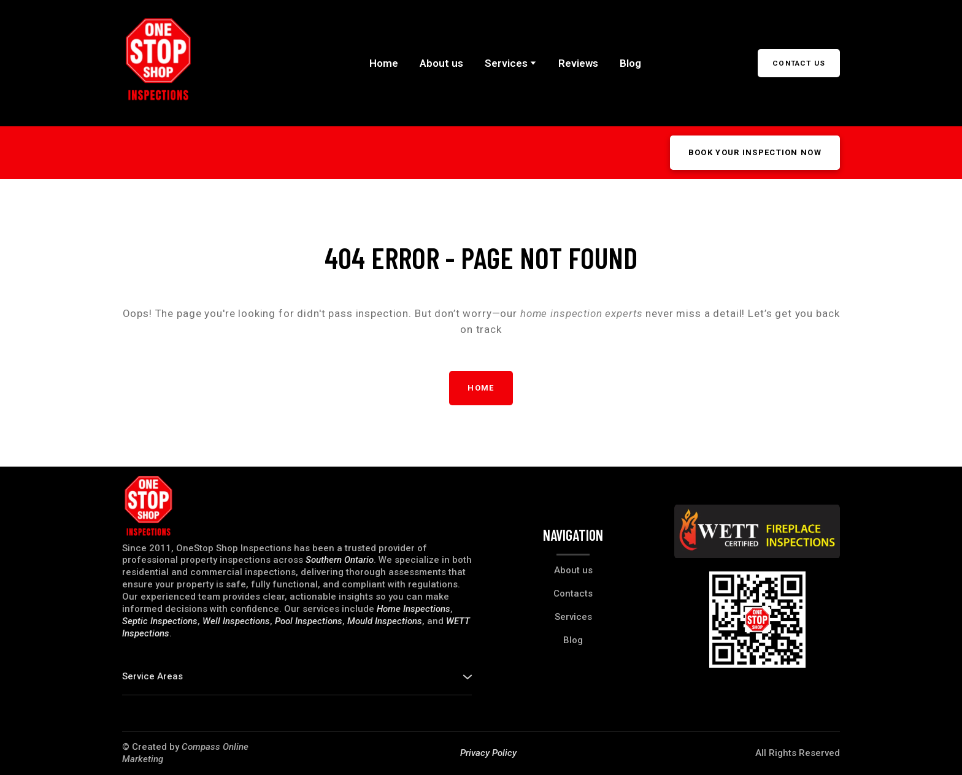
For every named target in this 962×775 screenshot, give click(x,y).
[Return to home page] (158, 63)
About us (441, 63)
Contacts (573, 593)
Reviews (578, 63)
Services (506, 63)
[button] (799, 63)
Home (383, 63)
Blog (630, 63)
